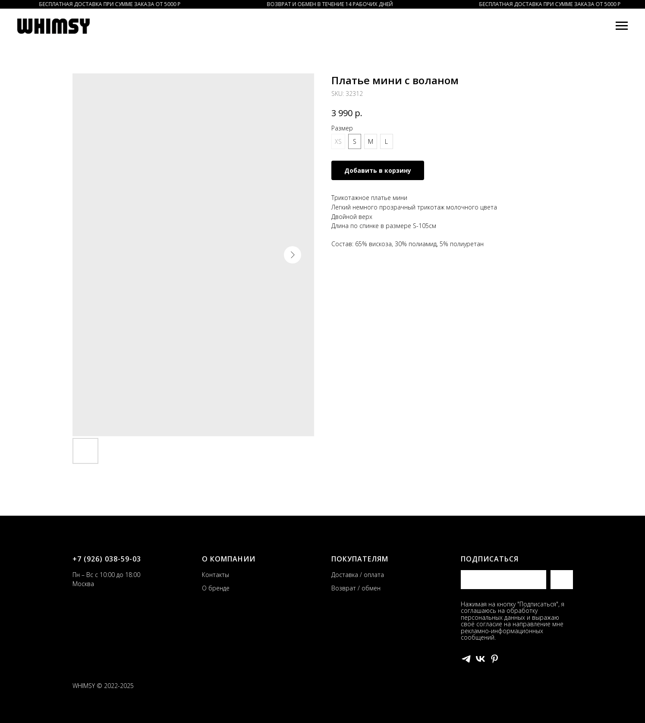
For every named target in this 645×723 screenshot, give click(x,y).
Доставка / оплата (357, 575)
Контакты (215, 575)
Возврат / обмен (356, 588)
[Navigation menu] (622, 26)
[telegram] (466, 658)
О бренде (216, 588)
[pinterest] (494, 658)
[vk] (480, 658)
